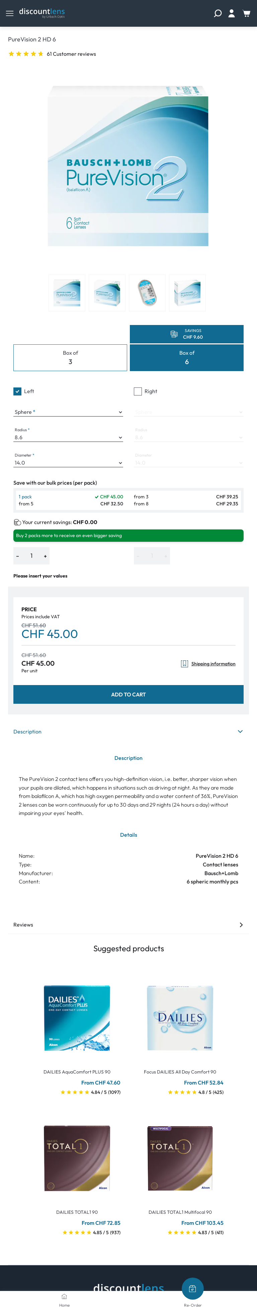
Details (128, 834)
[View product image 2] (107, 293)
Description (128, 731)
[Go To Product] (77, 1014)
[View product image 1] (67, 293)
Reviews (128, 924)
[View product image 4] (187, 293)
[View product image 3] (147, 293)
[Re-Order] (193, 1289)
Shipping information (208, 664)
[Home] (64, 1296)
